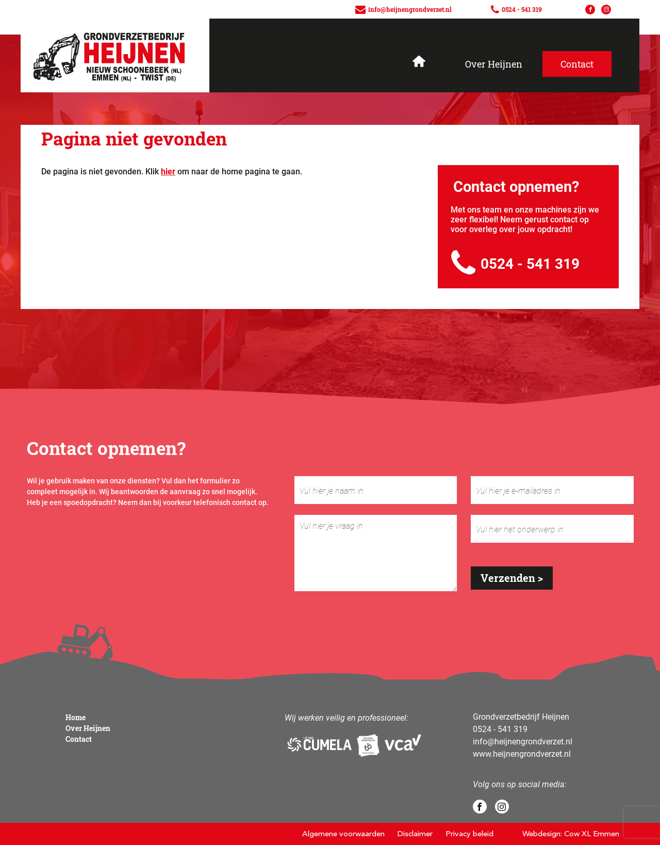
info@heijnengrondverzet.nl (522, 741)
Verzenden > (512, 577)
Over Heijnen (493, 64)
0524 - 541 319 (515, 263)
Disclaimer (415, 833)
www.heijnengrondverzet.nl (522, 753)
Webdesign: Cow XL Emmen (570, 833)
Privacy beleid (469, 833)
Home (75, 717)
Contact (78, 739)
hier (168, 171)
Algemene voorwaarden (343, 833)
